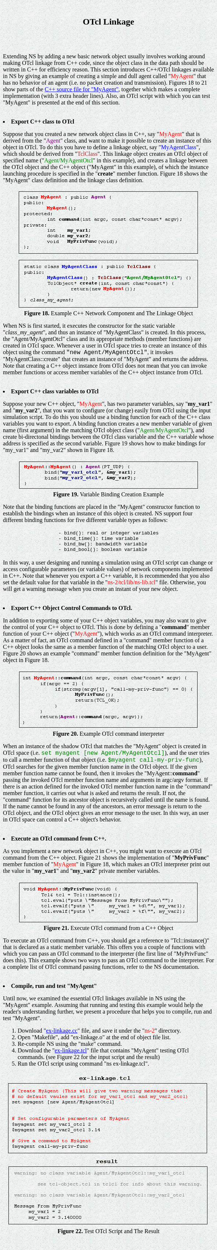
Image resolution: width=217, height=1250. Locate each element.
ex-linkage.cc (61, 1030)
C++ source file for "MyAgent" (82, 89)
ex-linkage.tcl (71, 1050)
